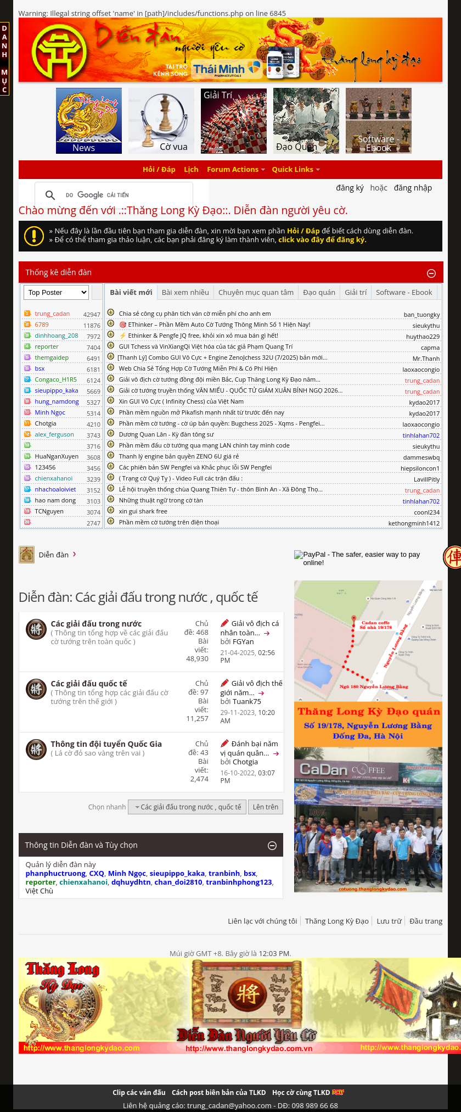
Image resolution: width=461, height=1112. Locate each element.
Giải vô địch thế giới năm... (251, 687)
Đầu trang (425, 921)
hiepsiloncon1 (420, 468)
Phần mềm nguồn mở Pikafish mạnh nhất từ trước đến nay (201, 412)
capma (430, 347)
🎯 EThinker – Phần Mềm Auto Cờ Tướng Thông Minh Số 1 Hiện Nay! (215, 324)
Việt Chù (39, 891)
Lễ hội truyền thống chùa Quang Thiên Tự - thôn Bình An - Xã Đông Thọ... (221, 489)
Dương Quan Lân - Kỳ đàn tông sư (166, 434)
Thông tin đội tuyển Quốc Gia (106, 744)
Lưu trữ (388, 921)
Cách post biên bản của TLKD (219, 1092)
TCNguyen (49, 511)
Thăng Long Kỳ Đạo (337, 921)
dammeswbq (421, 457)
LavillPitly (427, 479)
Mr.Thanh (426, 358)
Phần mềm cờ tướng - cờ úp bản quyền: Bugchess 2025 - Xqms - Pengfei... (222, 423)
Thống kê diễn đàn (59, 272)
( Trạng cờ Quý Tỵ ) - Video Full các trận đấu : (181, 478)
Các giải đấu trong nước (96, 623)
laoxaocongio (421, 369)
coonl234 (427, 512)
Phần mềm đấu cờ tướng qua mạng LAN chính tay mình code (204, 445)
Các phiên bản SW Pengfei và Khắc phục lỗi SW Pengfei (195, 467)
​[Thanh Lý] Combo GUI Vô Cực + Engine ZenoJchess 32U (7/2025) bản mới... (222, 357)
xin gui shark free (143, 511)
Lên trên (266, 807)
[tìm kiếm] (112, 195)
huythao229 (423, 336)
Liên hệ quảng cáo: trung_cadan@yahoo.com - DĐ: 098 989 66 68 (230, 1105)
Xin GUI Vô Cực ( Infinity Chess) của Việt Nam (181, 401)
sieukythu (426, 325)
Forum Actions (232, 170)
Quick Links (292, 170)
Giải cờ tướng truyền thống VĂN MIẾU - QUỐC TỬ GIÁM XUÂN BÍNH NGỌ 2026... (231, 390)
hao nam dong (55, 500)
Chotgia (46, 423)
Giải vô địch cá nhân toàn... (249, 628)
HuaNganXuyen (57, 456)
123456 (45, 467)
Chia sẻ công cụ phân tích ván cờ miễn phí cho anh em (195, 313)
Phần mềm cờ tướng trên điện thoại (169, 522)
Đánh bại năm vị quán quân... (249, 748)
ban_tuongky (422, 314)
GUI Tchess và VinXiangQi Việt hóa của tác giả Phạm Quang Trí (206, 346)
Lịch (191, 170)
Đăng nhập (413, 187)
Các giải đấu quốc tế (89, 683)
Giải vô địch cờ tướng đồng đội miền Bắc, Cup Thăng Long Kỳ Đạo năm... (220, 379)
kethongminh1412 (414, 523)
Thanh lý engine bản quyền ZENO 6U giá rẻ (179, 456)
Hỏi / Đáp (159, 170)
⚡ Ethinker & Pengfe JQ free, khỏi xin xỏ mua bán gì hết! (198, 335)
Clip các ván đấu (139, 1092)
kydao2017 (424, 402)
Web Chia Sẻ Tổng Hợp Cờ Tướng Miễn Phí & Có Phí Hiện (198, 368)
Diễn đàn (54, 555)
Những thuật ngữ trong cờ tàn (161, 500)
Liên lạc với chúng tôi (262, 921)
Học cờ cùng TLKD (308, 1092)
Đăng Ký (350, 187)
